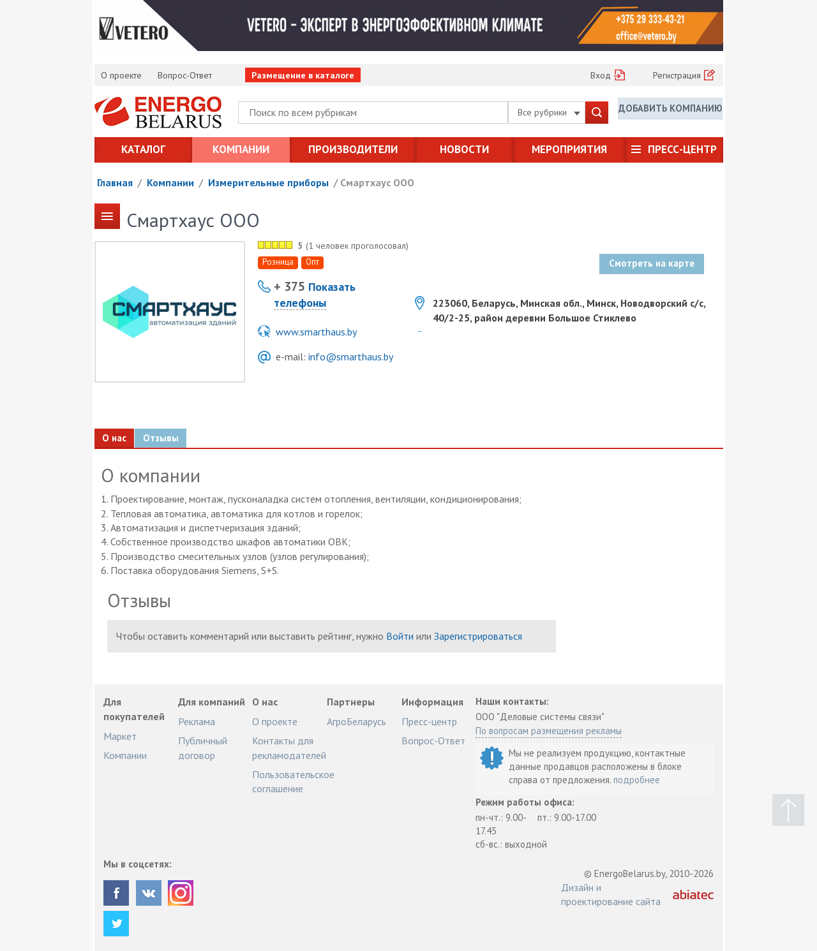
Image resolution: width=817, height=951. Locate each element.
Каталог (143, 149)
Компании (241, 149)
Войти (400, 636)
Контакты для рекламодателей (289, 747)
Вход (600, 75)
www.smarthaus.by (316, 331)
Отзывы (166, 438)
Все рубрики (549, 112)
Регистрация (677, 75)
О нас (116, 438)
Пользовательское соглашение (293, 781)
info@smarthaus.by (350, 356)
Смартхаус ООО (377, 182)
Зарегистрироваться (478, 636)
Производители (353, 149)
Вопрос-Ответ (185, 75)
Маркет (120, 736)
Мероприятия (569, 149)
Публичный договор (202, 747)
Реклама (196, 721)
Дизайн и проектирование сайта (611, 894)
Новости (464, 149)
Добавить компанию (670, 111)
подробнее (636, 780)
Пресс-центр (682, 149)
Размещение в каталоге (302, 75)
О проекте (121, 75)
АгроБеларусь (356, 721)
